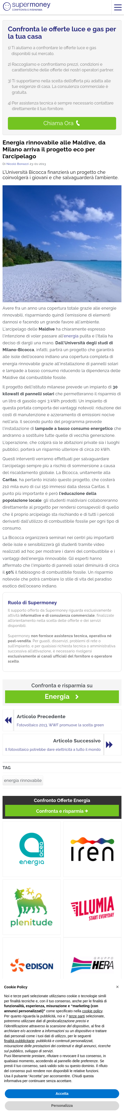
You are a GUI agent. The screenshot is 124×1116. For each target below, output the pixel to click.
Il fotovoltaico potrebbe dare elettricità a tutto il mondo (53, 749)
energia (71, 336)
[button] (117, 987)
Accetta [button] (62, 1094)
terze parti (77, 1016)
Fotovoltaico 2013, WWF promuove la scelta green (60, 725)
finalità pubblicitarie (19, 1041)
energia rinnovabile (23, 780)
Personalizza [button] (62, 1106)
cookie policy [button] (92, 1011)
